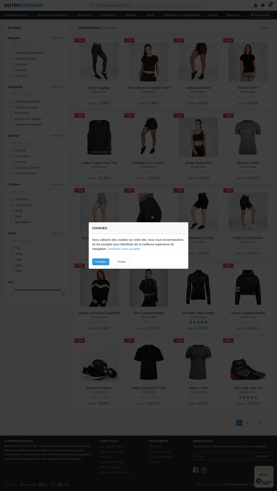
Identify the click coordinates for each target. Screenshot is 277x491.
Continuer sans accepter (124, 249)
